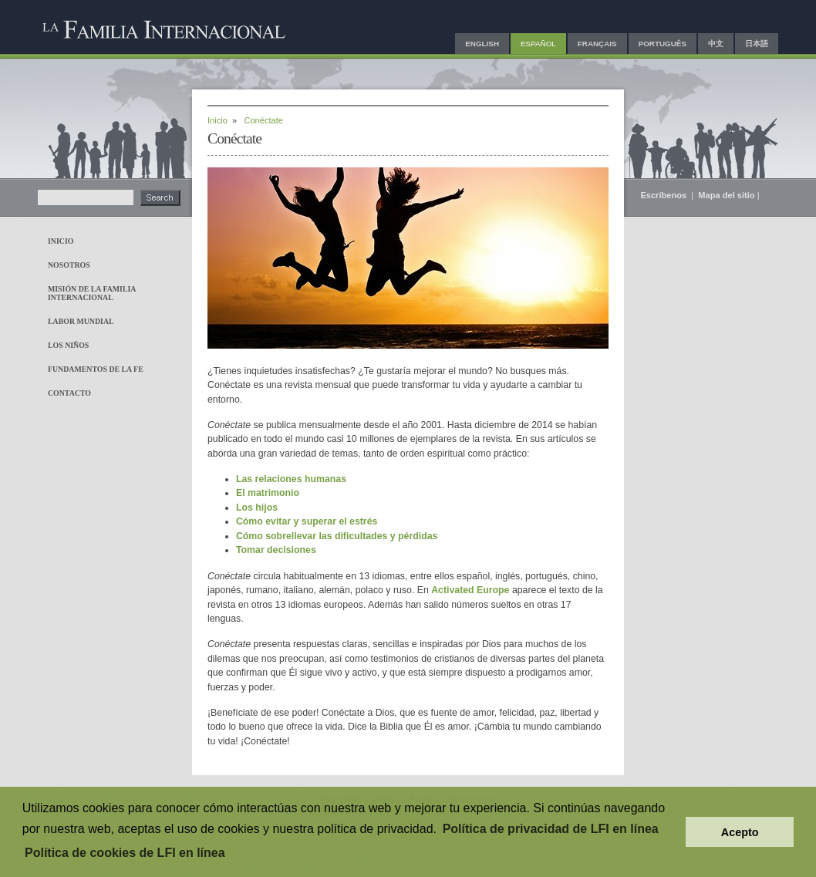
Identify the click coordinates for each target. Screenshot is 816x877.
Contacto (69, 393)
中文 (715, 43)
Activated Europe (470, 590)
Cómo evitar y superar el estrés (306, 521)
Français (597, 43)
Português (662, 43)
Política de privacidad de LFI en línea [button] (551, 828)
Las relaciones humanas (291, 479)
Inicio (60, 241)
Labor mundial (81, 321)
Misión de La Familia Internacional (92, 293)
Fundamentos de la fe (95, 369)
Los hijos (257, 507)
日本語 (756, 43)
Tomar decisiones (276, 550)
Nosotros (69, 265)
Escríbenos (664, 195)
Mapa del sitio (726, 195)
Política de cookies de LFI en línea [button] (125, 852)
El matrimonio (267, 492)
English (482, 43)
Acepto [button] (740, 832)
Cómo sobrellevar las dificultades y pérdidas (336, 536)
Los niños (68, 345)
